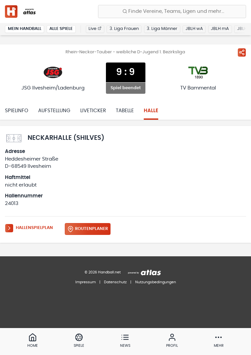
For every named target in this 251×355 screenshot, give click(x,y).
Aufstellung (54, 110)
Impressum (85, 282)
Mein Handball (24, 29)
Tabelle (125, 110)
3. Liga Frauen (124, 29)
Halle (151, 110)
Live (94, 28)
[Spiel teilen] (242, 52)
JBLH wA (194, 29)
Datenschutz (115, 282)
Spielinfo (16, 110)
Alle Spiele (61, 29)
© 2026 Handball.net (103, 272)
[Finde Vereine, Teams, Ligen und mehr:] (172, 11)
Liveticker (93, 110)
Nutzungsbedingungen (155, 282)
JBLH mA (220, 29)
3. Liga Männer (162, 29)
